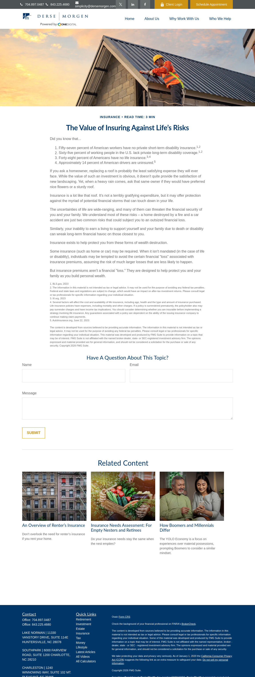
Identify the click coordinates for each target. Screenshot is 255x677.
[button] (129, 19)
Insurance (83, 633)
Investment (83, 624)
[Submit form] (33, 432)
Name (27, 365)
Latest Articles (85, 652)
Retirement (83, 619)
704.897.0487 (32, 4)
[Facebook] (145, 4)
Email (134, 365)
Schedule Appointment (211, 4)
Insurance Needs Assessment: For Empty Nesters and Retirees (121, 528)
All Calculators (86, 661)
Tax (78, 638)
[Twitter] (121, 4)
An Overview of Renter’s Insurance (53, 525)
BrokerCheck (189, 624)
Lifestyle (81, 647)
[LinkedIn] (133, 4)
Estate (80, 628)
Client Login (171, 4)
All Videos (83, 656)
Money (80, 642)
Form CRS (124, 616)
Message (29, 393)
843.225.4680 (41, 624)
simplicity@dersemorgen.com (95, 4)
